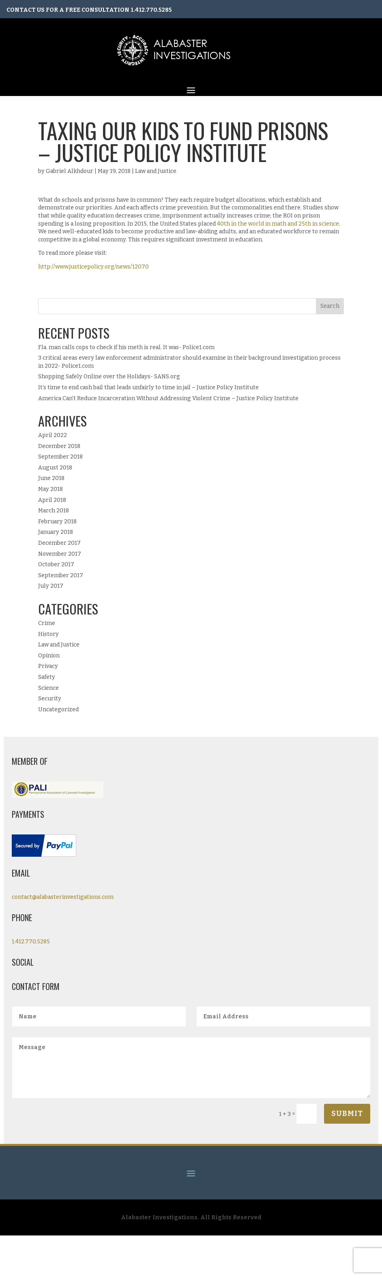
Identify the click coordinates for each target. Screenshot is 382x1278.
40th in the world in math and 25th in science (278, 223)
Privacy (48, 666)
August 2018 (55, 467)
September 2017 (60, 575)
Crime (46, 623)
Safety (46, 677)
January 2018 (55, 532)
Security (49, 698)
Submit (347, 1113)
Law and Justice (155, 171)
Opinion (49, 655)
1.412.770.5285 (151, 9)
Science (48, 688)
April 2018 (52, 500)
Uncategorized (58, 709)
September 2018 (60, 456)
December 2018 (59, 446)
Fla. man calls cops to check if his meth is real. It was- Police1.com (126, 347)
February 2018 (57, 521)
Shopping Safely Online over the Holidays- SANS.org (109, 376)
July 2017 (50, 585)
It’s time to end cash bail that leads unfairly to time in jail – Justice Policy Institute (148, 387)
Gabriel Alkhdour (69, 171)
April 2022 (52, 435)
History (48, 634)
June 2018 (51, 478)
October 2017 (56, 564)
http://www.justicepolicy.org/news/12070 (93, 266)
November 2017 (59, 553)
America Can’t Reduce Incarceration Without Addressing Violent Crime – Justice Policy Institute (168, 398)
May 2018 (50, 489)
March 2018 (53, 510)
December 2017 (59, 543)
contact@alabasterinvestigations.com (63, 897)
